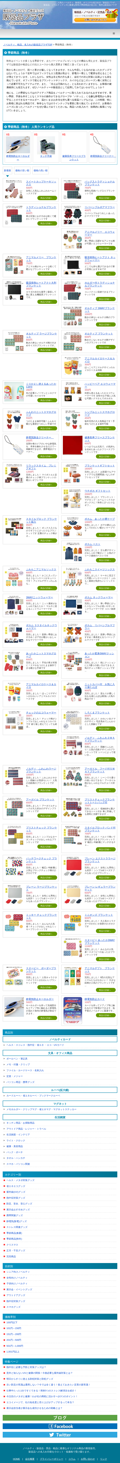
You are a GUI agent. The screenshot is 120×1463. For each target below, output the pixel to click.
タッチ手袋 (46, 156)
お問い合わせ (88, 1459)
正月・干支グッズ (15, 1250)
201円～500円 (13, 1340)
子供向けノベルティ (16, 1283)
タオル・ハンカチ (15, 1158)
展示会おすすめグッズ (18, 1209)
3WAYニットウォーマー (39, 597)
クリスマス (12, 1244)
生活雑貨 (60, 1117)
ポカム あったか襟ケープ (100, 518)
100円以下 (11, 1322)
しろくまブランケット (97, 712)
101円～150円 (13, 1328)
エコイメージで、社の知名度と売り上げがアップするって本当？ (40, 1402)
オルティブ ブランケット (99, 333)
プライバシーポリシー (51, 1459)
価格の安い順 (22, 170)
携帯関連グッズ (14, 1215)
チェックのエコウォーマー (41, 712)
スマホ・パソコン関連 (18, 1164)
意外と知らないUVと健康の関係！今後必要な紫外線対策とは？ (39, 1373)
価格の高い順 (41, 170)
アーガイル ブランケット (40, 799)
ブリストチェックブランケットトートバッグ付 (100, 801)
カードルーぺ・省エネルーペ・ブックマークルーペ (33, 1095)
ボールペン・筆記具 (16, 1058)
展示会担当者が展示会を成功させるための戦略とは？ (34, 1408)
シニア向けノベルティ (18, 1271)
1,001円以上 (12, 1351)
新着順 (7, 170)
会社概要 (29, 1459)
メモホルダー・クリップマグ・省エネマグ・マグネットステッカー (41, 1109)
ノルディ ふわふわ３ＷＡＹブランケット (100, 739)
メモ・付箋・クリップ (18, 1064)
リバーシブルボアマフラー (100, 207)
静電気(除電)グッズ (16, 1221)
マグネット (60, 1103)
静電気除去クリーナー (103, 156)
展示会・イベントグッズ (19, 1289)
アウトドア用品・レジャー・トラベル (26, 1128)
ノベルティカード (60, 1039)
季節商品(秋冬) (14, 1238)
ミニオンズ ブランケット (99, 914)
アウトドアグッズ (15, 1295)
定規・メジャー (14, 1076)
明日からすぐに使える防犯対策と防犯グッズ (29, 1379)
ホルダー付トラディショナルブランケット (100, 284)
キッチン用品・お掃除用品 (20, 1123)
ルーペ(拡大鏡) (60, 1090)
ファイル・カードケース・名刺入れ (25, 1070)
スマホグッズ (13, 1307)
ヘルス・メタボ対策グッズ (20, 1180)
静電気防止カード (95, 999)
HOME (16, 1459)
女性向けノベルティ (16, 1277)
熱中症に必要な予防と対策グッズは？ (26, 1367)
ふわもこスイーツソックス (100, 569)
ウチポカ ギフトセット (97, 490)
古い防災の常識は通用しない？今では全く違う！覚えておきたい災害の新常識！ (48, 1384)
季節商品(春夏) (14, 1233)
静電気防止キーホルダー (40, 999)
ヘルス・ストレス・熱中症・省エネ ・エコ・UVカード (35, 1045)
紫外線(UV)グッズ (15, 1192)
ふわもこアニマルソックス (41, 569)
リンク (103, 1459)
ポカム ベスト (92, 544)
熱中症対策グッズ (15, 1198)
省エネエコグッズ (15, 1186)
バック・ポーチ (14, 1152)
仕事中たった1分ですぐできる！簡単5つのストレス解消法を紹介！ (41, 1390)
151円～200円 (13, 1334)
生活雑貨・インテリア (18, 1134)
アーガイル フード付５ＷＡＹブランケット (100, 770)
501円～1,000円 (14, 1346)
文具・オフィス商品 (60, 1053)
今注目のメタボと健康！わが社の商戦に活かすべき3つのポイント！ (42, 1396)
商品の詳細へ (46, 198)
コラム (71, 1459)
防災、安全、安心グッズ (19, 1203)
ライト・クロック (15, 1140)
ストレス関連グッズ (16, 1227)
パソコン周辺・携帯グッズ (20, 1082)
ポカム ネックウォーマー (99, 597)
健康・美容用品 (14, 1146)
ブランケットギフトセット (100, 465)
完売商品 (11, 1256)
